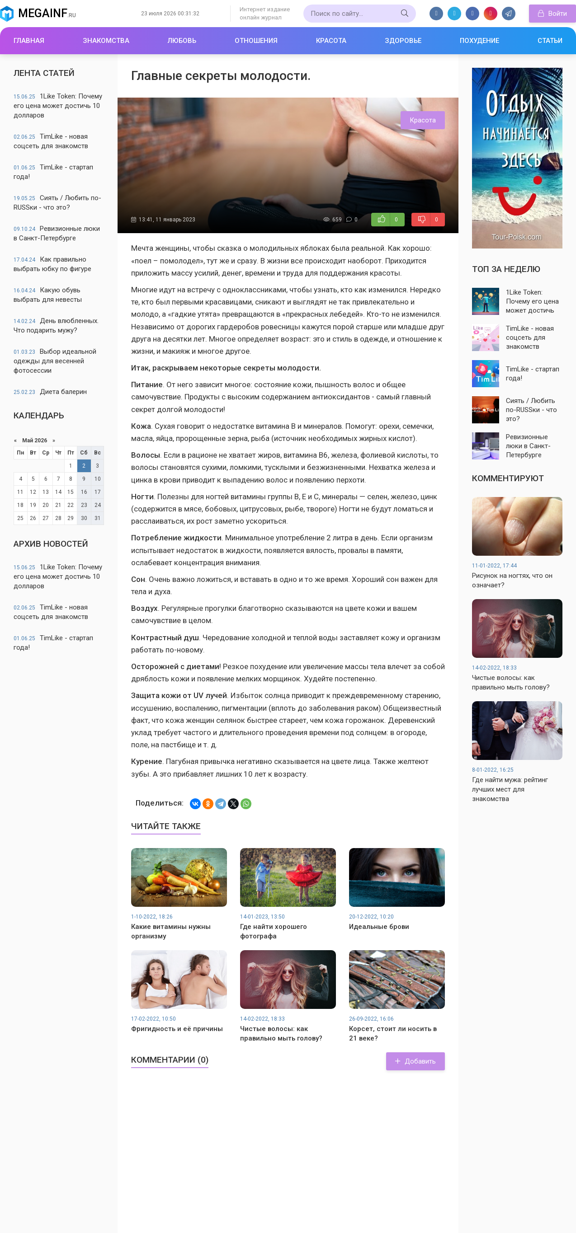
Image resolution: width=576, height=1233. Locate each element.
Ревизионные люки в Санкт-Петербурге (57, 233)
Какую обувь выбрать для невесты (48, 295)
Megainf (47, 13)
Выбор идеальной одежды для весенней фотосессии (55, 361)
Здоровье (403, 41)
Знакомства (106, 41)
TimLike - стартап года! (53, 172)
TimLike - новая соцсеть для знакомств (51, 141)
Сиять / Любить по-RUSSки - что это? (57, 202)
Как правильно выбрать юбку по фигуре (52, 264)
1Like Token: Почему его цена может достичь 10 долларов (58, 105)
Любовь (182, 41)
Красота (331, 41)
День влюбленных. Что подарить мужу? (56, 325)
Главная (29, 41)
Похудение (479, 41)
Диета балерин (50, 392)
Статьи (550, 41)
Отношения (256, 41)
